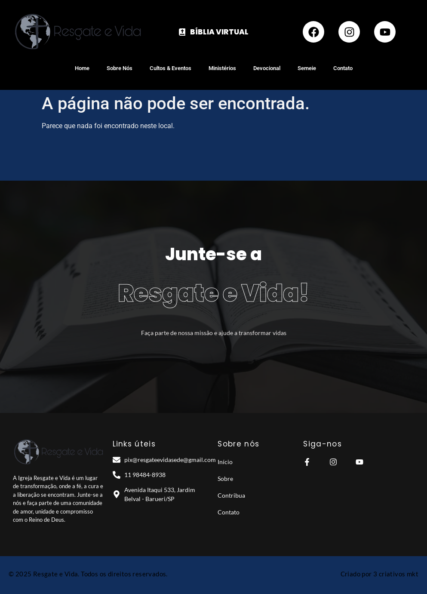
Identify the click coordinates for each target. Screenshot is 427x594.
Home (82, 68)
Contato (343, 68)
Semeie (307, 68)
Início (225, 461)
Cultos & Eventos (170, 68)
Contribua (231, 495)
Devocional (266, 68)
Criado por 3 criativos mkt (379, 574)
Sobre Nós (119, 68)
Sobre (225, 478)
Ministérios (222, 68)
